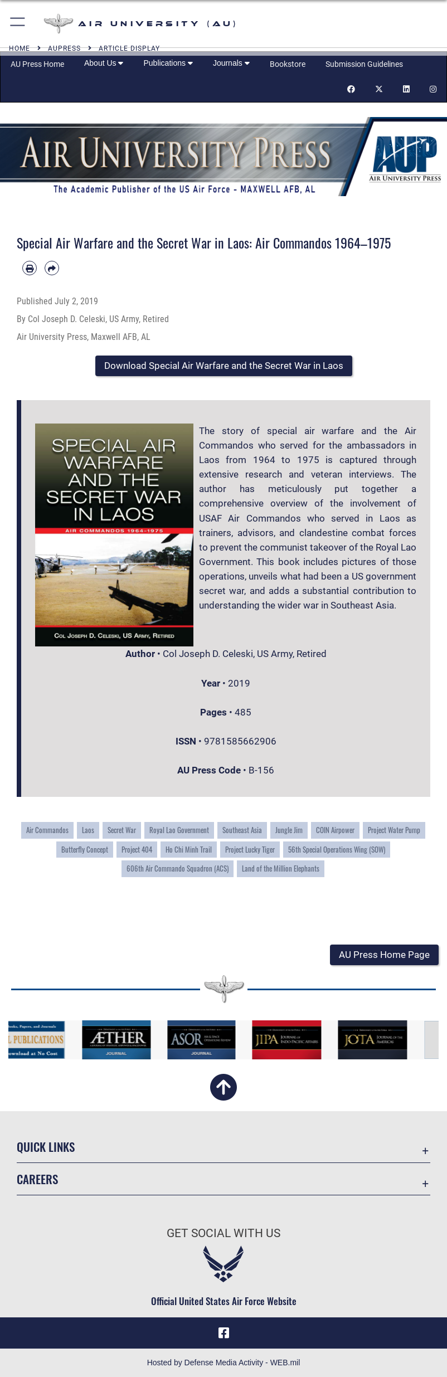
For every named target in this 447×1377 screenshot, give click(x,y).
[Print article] (29, 268)
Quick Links (46, 1146)
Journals (231, 63)
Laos (88, 829)
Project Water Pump (394, 829)
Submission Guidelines (364, 64)
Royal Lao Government (179, 829)
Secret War (122, 829)
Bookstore (287, 64)
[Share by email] (52, 268)
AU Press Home (37, 64)
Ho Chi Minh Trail (189, 849)
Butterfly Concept (84, 849)
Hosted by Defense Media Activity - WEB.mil (223, 1362)
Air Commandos (47, 829)
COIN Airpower (335, 829)
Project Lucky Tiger (250, 849)
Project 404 (137, 849)
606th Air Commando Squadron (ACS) (178, 868)
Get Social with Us (223, 1233)
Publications (167, 63)
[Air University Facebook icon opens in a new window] (223, 1333)
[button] (18, 23)
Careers (37, 1179)
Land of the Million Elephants (280, 868)
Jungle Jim (289, 829)
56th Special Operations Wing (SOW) (336, 849)
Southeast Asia (242, 829)
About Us (103, 63)
